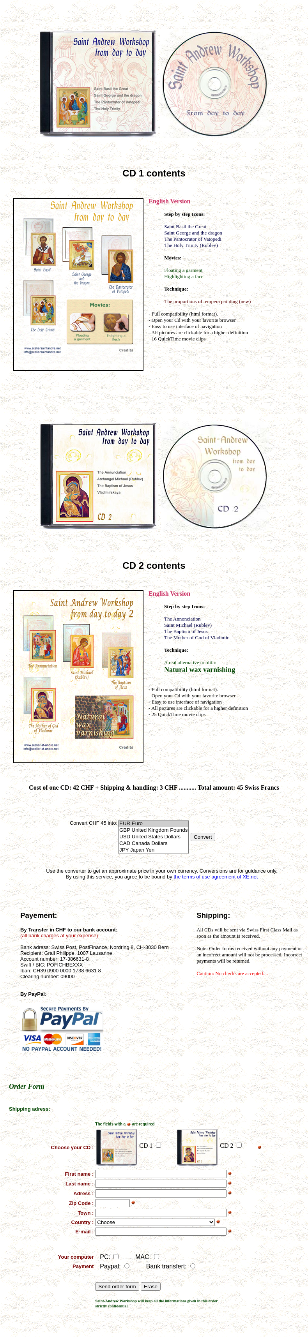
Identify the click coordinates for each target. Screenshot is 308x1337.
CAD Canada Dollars (153, 843)
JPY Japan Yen (153, 850)
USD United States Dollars (153, 837)
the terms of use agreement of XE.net (215, 877)
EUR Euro (153, 823)
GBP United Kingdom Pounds (153, 830)
